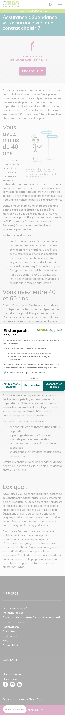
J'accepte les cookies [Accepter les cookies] (54, 386)
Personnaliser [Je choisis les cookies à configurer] (32, 385)
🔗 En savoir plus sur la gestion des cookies (24, 372)
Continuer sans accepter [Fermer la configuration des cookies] (11, 386)
